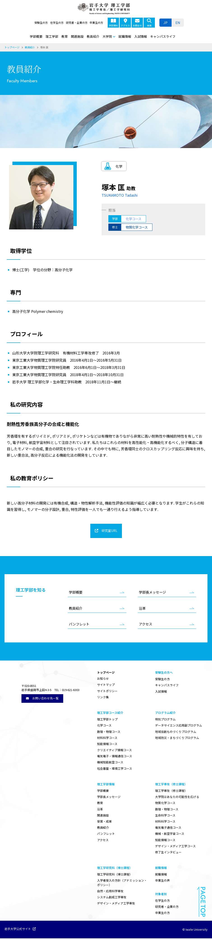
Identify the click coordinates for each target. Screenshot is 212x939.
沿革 (142, 608)
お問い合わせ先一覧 (42, 714)
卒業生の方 (96, 22)
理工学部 (52, 36)
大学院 (107, 36)
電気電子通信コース (168, 828)
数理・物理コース (108, 732)
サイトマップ (106, 685)
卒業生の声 (162, 881)
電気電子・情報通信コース (114, 757)
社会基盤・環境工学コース (114, 769)
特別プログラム (165, 720)
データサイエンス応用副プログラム (178, 726)
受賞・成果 (104, 822)
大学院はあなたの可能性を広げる (177, 797)
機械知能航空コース (110, 763)
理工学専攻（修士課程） (171, 791)
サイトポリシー (107, 691)
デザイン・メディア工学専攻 (116, 904)
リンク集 (103, 698)
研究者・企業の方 (77, 22)
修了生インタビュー (168, 853)
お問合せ (137, 23)
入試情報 (140, 36)
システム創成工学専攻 (111, 898)
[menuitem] (178, 23)
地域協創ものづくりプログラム (175, 732)
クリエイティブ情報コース (114, 750)
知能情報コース (107, 744)
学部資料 (113, 23)
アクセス (125, 23)
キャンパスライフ (162, 36)
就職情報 (125, 36)
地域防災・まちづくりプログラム (177, 738)
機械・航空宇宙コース (169, 834)
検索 (149, 23)
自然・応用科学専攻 (110, 891)
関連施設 (77, 36)
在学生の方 (57, 22)
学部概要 (36, 36)
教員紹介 (93, 36)
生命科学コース (165, 816)
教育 (64, 36)
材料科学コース (107, 738)
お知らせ (103, 679)
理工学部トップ (107, 720)
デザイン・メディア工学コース (175, 847)
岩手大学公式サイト (20, 929)
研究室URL (109, 531)
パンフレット (79, 624)
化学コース (104, 726)
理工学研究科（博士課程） (114, 875)
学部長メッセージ (152, 592)
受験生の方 (41, 22)
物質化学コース (165, 803)
